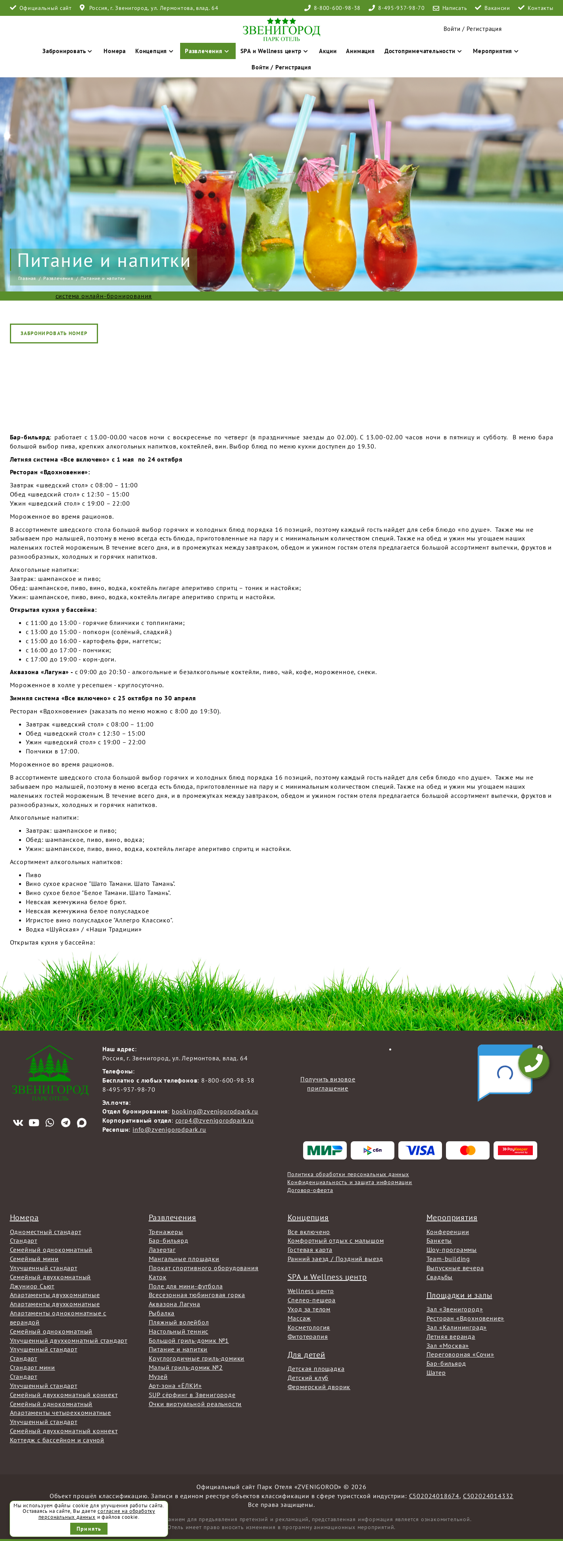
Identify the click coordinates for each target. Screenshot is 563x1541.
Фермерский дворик (319, 1387)
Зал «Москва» (448, 1345)
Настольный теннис (179, 1331)
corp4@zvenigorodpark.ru (214, 1120)
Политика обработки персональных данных (348, 1174)
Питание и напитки (178, 1349)
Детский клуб (308, 1378)
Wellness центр (311, 1291)
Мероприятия (497, 51)
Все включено (309, 1232)
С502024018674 (434, 1496)
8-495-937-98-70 (401, 8)
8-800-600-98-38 (337, 8)
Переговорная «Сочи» (460, 1354)
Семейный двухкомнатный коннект (64, 1395)
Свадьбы (440, 1277)
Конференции (448, 1232)
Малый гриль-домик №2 (186, 1367)
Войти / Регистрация (281, 67)
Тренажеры (166, 1232)
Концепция (155, 51)
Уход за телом (309, 1309)
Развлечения (208, 51)
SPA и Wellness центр (275, 51)
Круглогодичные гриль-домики (197, 1358)
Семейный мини (34, 1259)
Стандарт (23, 1240)
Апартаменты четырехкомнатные (60, 1412)
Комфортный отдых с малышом (336, 1240)
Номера (115, 51)
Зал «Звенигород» (455, 1309)
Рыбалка (162, 1313)
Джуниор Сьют (32, 1286)
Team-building (448, 1259)
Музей (158, 1376)
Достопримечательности (424, 51)
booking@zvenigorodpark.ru (215, 1111)
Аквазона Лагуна (174, 1304)
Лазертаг (162, 1250)
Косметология (309, 1327)
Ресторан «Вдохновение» (466, 1318)
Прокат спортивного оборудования (204, 1268)
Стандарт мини (32, 1367)
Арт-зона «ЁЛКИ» (175, 1386)
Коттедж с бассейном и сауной (57, 1440)
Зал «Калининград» (457, 1327)
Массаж (299, 1318)
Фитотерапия (308, 1336)
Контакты (540, 8)
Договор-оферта (310, 1190)
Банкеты (439, 1240)
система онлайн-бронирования (104, 296)
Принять (89, 1528)
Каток (158, 1277)
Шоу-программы (452, 1250)
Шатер (436, 1372)
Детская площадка (316, 1368)
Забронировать (68, 51)
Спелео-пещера (312, 1300)
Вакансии (497, 8)
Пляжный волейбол (179, 1322)
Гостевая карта (310, 1250)
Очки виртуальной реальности (195, 1404)
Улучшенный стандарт (43, 1268)
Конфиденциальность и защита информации (349, 1182)
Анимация (360, 51)
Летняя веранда (451, 1336)
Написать (454, 8)
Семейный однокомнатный (51, 1250)
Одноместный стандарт (45, 1232)
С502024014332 (488, 1496)
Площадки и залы (459, 1295)
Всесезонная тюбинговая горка (197, 1295)
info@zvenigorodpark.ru (169, 1129)
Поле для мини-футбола (186, 1286)
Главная (27, 278)
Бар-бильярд (168, 1240)
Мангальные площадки (184, 1259)
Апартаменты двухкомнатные (55, 1295)
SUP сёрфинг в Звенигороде (192, 1395)
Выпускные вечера (455, 1268)
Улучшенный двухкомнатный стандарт (68, 1340)
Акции (327, 51)
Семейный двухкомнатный (50, 1277)
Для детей (306, 1354)
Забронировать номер (54, 333)
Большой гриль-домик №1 (189, 1340)
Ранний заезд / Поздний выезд (335, 1259)
